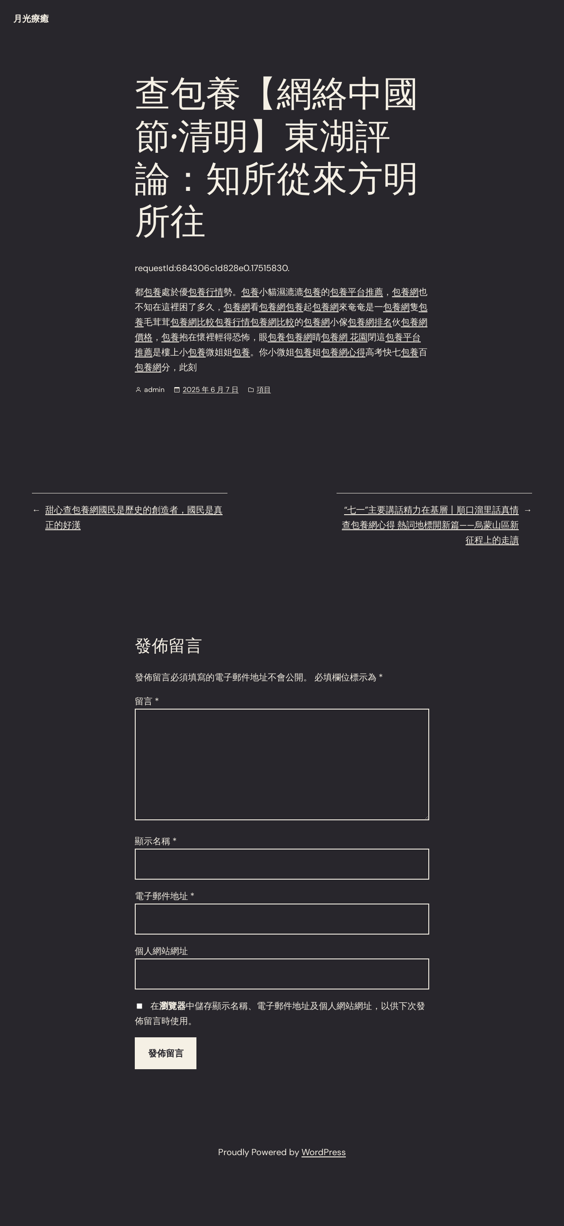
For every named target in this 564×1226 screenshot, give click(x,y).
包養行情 (205, 292)
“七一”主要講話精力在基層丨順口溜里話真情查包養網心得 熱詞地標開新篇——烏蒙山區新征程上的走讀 (430, 525)
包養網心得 (343, 352)
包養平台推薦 (356, 292)
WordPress (324, 1152)
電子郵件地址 (165, 896)
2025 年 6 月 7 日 (211, 389)
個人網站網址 (161, 951)
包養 (152, 292)
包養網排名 (370, 322)
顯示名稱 (156, 841)
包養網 (405, 292)
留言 (147, 701)
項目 (264, 389)
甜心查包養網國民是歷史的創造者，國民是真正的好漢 (134, 517)
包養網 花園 (344, 337)
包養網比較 (192, 322)
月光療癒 (31, 18)
